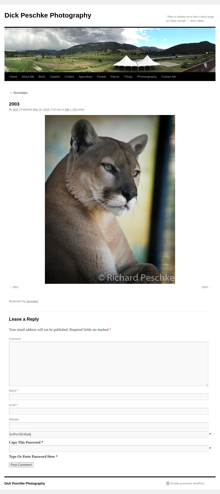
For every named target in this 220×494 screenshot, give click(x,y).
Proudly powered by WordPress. (188, 483)
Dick (15, 109)
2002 (15, 287)
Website (14, 419)
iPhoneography (147, 76)
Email (13, 405)
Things (128, 76)
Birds (42, 76)
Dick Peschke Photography (47, 15)
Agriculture (85, 76)
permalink (32, 301)
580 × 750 (71, 109)
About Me (28, 76)
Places (115, 76)
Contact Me (168, 76)
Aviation (55, 76)
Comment (15, 339)
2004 (205, 287)
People (101, 76)
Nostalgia (18, 93)
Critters (69, 76)
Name (13, 390)
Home (13, 76)
